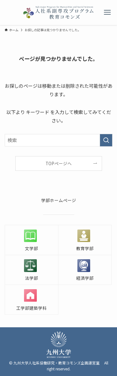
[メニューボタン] (107, 12)
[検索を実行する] (106, 140)
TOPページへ (59, 163)
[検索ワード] (58, 140)
